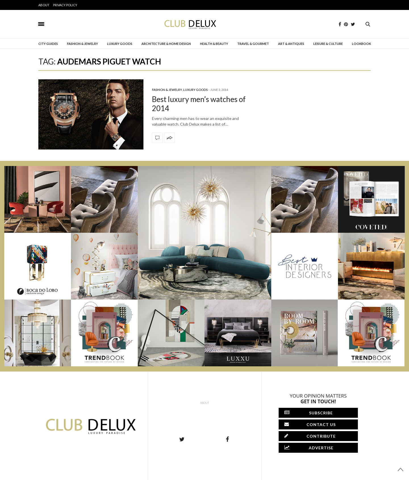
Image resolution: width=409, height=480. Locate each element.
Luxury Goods (119, 43)
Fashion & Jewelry (82, 43)
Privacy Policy (65, 5)
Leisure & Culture (328, 43)
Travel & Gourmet (253, 43)
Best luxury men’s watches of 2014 (199, 104)
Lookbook (361, 43)
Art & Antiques (291, 43)
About (43, 5)
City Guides (48, 43)
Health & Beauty (214, 43)
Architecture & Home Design (166, 43)
